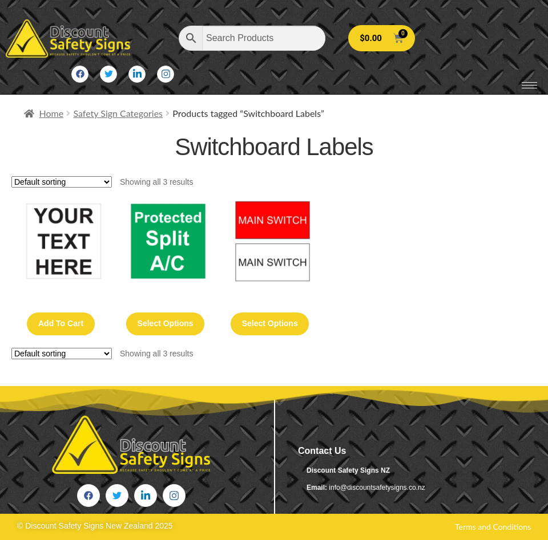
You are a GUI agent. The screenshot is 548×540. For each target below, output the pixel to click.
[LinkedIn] (137, 74)
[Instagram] (165, 74)
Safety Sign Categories (118, 113)
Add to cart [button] (60, 323)
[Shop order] (61, 182)
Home (51, 113)
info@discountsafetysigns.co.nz (377, 488)
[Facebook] (79, 74)
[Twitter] (108, 74)
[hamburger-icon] (529, 85)
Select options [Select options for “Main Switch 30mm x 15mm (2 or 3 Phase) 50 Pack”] (270, 323)
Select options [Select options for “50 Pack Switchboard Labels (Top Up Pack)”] (166, 323)
